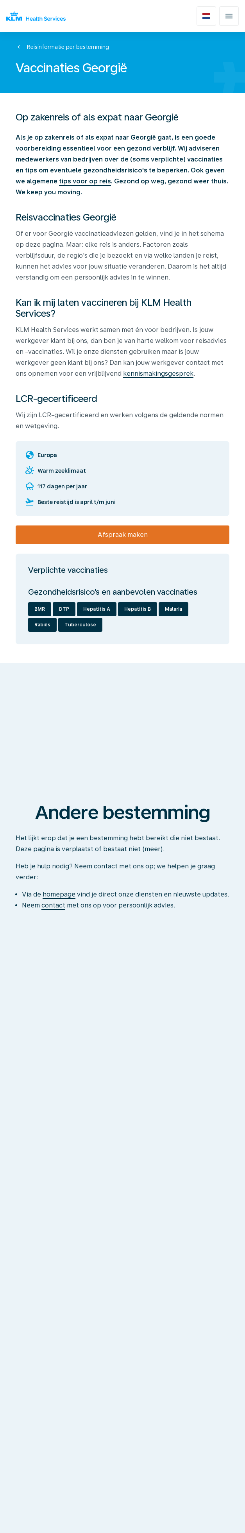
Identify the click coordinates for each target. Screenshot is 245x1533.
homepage (59, 894)
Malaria (173, 609)
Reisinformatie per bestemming (68, 47)
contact (53, 905)
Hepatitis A (96, 609)
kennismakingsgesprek (158, 373)
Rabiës (42, 625)
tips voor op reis (85, 181)
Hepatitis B (137, 609)
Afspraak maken (123, 534)
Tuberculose (80, 625)
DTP (64, 609)
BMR (39, 609)
